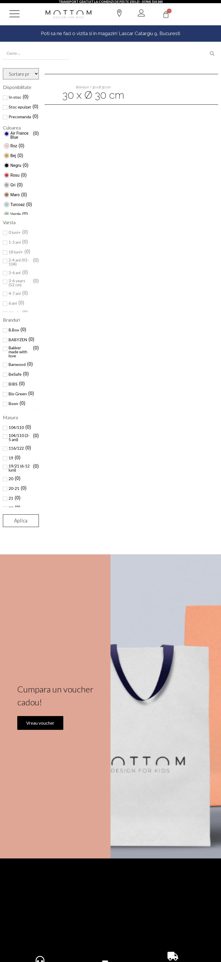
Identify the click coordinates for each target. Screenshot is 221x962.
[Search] (212, 53)
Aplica (20, 521)
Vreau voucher (38, 738)
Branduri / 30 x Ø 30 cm (93, 87)
